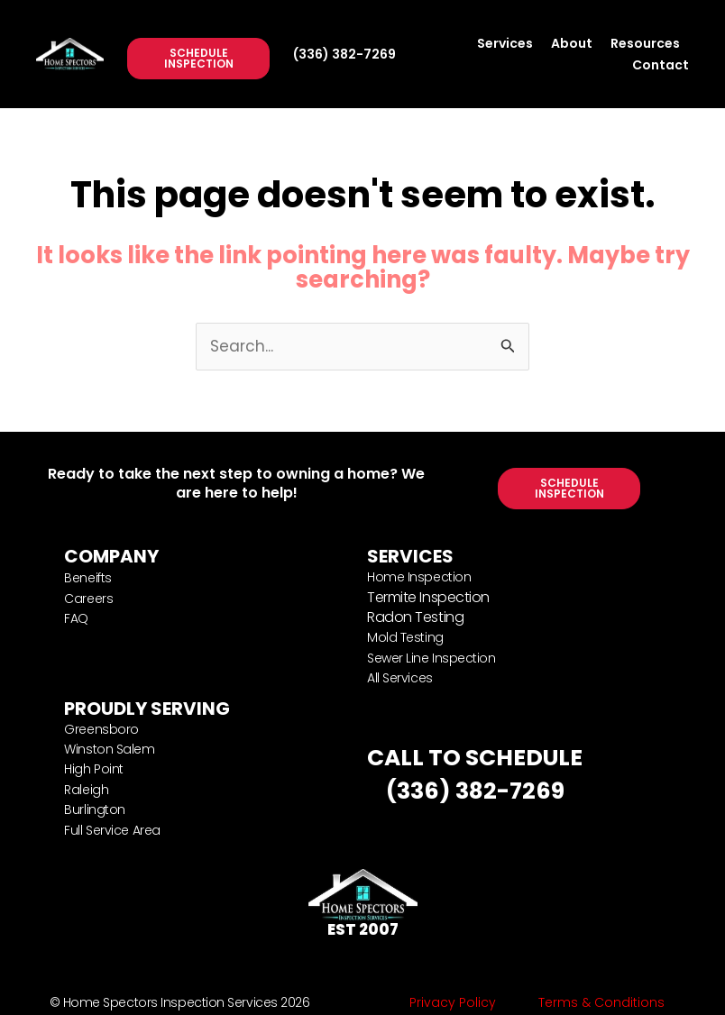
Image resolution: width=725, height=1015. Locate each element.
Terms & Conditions (601, 1002)
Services (505, 43)
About (571, 43)
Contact (660, 65)
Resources (645, 43)
